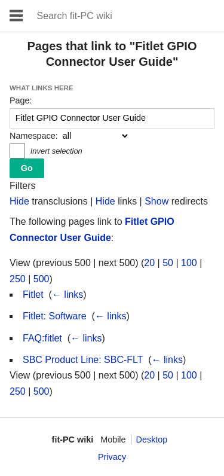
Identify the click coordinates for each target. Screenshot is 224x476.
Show (156, 201)
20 (149, 263)
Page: (21, 100)
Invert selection (56, 151)
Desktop (152, 439)
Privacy (112, 457)
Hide (19, 201)
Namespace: (34, 136)
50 (167, 263)
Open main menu (16, 16)
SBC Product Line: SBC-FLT (83, 360)
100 (189, 263)
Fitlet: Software (55, 316)
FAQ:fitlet (42, 338)
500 (41, 279)
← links (67, 294)
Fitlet (33, 294)
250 (18, 279)
